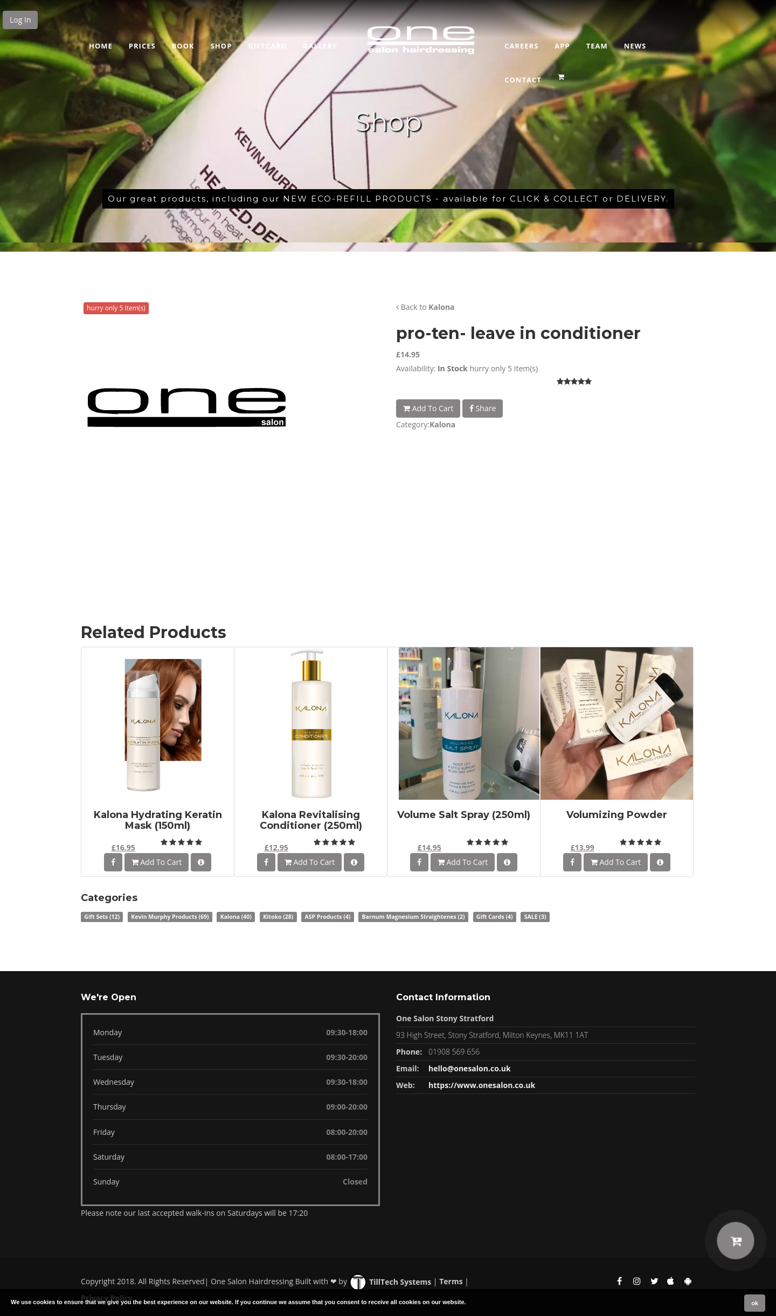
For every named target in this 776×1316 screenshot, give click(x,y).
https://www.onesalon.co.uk (481, 1085)
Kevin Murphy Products (170, 916)
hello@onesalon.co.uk (469, 1068)
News (635, 46)
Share (482, 408)
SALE (535, 916)
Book (183, 46)
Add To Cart (428, 408)
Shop (221, 46)
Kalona (441, 307)
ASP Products (327, 916)
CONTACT (523, 80)
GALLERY (320, 46)
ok (754, 1303)
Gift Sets (102, 916)
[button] (562, 73)
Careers (521, 46)
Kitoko (278, 916)
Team (597, 46)
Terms (450, 1282)
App (562, 46)
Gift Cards (494, 916)
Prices (142, 46)
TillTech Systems (390, 1282)
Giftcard (267, 46)
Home (101, 46)
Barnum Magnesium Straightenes (413, 916)
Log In (20, 20)
